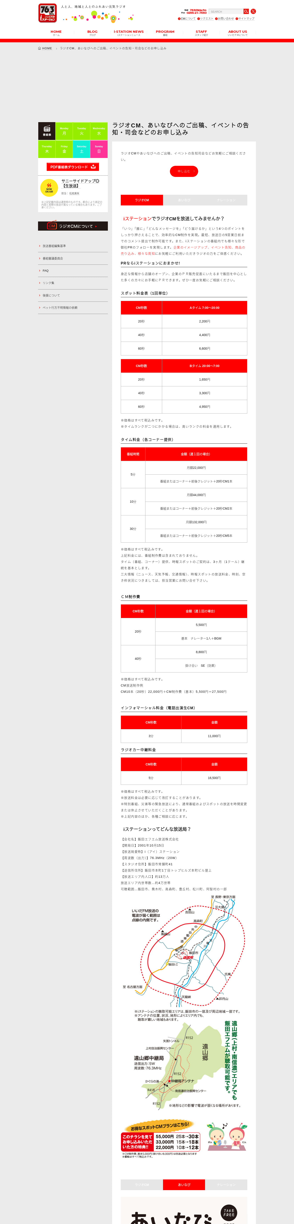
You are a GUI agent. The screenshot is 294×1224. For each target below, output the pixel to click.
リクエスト (206, 18)
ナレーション (226, 200)
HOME (56, 32)
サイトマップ (246, 18)
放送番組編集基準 (54, 246)
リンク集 (48, 283)
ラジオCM (142, 200)
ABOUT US (238, 32)
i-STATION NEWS (129, 32)
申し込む (184, 171)
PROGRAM (165, 32)
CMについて (188, 18)
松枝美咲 (74, 193)
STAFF (201, 32)
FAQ (45, 270)
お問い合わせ (226, 18)
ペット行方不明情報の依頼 (60, 307)
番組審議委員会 (53, 258)
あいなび (184, 200)
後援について (51, 295)
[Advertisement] (147, 86)
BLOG (92, 32)
